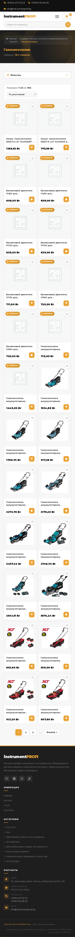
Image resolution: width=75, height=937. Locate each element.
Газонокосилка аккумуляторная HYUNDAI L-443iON (51, 348)
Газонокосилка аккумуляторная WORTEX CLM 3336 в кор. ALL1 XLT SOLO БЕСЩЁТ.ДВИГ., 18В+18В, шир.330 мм (55, 659)
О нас (7, 805)
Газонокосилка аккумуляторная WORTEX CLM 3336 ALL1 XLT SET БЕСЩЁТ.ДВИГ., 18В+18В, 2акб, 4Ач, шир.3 (20, 659)
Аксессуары (11, 861)
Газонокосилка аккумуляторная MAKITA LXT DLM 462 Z (54, 504)
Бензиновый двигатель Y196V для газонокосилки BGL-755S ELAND (19, 348)
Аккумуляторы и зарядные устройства (25, 856)
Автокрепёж (12, 841)
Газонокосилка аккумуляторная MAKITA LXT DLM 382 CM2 (52, 400)
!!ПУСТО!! (10, 827)
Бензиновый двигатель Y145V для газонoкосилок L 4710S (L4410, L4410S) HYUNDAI (19, 192)
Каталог (14, 42)
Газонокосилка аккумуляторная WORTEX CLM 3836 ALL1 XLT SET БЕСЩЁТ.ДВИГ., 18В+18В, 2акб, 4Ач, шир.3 (20, 711)
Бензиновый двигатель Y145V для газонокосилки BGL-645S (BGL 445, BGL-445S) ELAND (54, 192)
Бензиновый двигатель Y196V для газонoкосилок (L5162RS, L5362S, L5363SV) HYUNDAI (54, 296)
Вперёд (52, 732)
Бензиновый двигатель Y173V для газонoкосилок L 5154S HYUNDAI (19, 296)
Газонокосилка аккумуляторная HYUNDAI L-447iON (16, 400)
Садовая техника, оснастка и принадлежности (44, 39)
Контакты (9, 810)
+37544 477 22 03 (14, 3)
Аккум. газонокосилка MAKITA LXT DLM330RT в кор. (20, 140)
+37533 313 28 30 (38, 3)
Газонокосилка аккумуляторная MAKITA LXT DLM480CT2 (55, 555)
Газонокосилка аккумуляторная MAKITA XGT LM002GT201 (50, 607)
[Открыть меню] (57, 16)
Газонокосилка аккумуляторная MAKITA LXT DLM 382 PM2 (18, 452)
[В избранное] (32, 106)
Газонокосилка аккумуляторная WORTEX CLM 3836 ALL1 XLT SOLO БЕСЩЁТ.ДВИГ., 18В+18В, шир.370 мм (55, 711)
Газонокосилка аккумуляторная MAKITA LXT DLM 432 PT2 (18, 504)
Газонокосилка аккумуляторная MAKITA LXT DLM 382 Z (54, 452)
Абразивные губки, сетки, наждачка (24, 837)
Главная (11, 39)
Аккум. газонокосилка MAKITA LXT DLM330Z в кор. (54, 140)
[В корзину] (31, 147)
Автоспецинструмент (16, 851)
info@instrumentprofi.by (17, 9)
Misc (7, 832)
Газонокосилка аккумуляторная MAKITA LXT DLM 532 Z (19, 555)
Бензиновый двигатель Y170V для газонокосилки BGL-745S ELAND (54, 244)
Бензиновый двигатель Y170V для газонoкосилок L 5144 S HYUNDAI (19, 244)
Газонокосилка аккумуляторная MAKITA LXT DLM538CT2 (19, 607)
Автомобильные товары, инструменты (25, 846)
